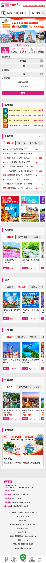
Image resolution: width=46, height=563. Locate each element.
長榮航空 (32, 561)
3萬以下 (10, 337)
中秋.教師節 (23, 387)
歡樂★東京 (17, 45)
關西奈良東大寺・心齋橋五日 (18, 175)
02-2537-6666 (24, 516)
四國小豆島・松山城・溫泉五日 (17, 158)
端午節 (9, 387)
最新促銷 (14, 561)
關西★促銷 (28, 45)
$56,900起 (23, 126)
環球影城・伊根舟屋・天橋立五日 (18, 166)
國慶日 (36, 387)
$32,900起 (23, 120)
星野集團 (10, 237)
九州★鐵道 (26, 45)
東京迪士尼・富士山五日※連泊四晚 (18, 188)
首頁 (6, 561)
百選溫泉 (36, 237)
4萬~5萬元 (34, 337)
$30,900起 (23, 115)
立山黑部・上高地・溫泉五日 (16, 179)
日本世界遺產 (23, 237)
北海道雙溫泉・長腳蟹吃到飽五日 (17, 154)
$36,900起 (23, 110)
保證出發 (10, 143)
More (41, 136)
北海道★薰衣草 (24, 45)
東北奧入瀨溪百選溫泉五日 (15, 149)
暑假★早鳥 (22, 45)
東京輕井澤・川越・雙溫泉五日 (18, 171)
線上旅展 (21, 143)
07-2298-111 (25, 540)
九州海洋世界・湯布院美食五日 (17, 162)
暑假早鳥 (33, 143)
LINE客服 (23, 561)
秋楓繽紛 (33, 287)
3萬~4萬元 (21, 337)
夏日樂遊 (21, 287)
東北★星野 (20, 45)
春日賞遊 (9, 287)
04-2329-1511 (24, 528)
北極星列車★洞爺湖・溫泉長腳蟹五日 (18, 184)
